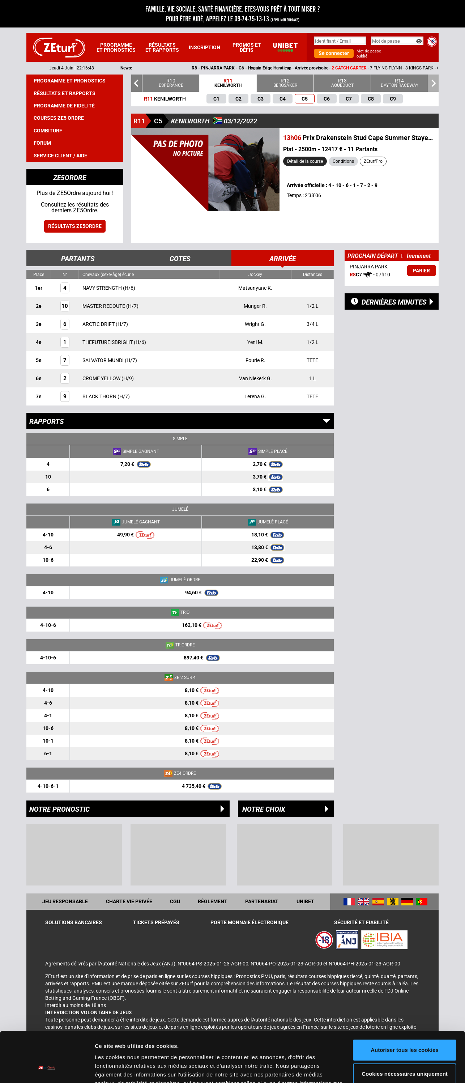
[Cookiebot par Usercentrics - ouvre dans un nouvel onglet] (46, 1068)
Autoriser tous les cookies (405, 1007)
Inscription (204, 47)
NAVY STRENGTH (102, 288)
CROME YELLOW (101, 378)
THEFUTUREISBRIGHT (108, 342)
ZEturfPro (373, 161)
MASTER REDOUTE (104, 306)
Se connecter (334, 53)
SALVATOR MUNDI (103, 360)
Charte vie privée (129, 901)
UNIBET (305, 901)
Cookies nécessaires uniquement (405, 1030)
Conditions (343, 161)
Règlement (212, 901)
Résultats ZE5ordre (75, 226)
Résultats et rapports (162, 47)
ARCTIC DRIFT (99, 324)
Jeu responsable (65, 901)
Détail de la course (305, 161)
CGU (175, 901)
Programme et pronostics (116, 47)
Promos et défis (246, 47)
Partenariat (261, 901)
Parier (421, 270)
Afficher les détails (119, 1069)
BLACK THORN (100, 396)
